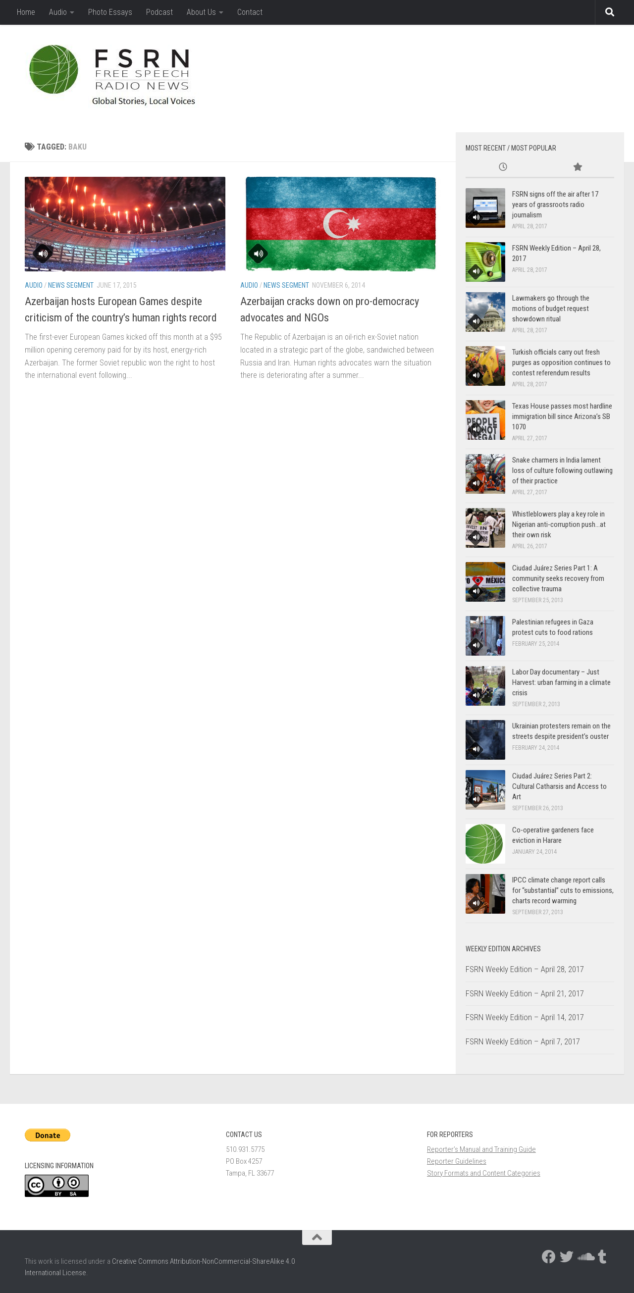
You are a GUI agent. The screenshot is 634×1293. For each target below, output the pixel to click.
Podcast (159, 12)
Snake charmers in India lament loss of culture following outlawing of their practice (562, 470)
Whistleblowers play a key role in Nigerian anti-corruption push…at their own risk (559, 524)
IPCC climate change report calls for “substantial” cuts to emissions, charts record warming (563, 890)
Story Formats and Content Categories (483, 1173)
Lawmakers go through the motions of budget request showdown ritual (550, 308)
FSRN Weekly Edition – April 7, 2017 (523, 1041)
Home (26, 12)
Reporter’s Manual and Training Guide (481, 1149)
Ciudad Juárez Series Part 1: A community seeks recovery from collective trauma (558, 578)
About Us (201, 12)
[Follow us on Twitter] (567, 1257)
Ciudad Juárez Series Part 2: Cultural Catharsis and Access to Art (559, 786)
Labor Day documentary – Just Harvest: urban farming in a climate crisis (561, 682)
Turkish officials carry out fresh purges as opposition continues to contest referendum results (561, 362)
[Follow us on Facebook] (549, 1257)
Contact (250, 12)
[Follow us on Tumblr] (602, 1257)
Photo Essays (110, 12)
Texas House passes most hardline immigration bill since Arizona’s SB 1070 (562, 416)
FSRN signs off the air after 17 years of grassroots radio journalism (555, 204)
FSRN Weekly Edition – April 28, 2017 (525, 969)
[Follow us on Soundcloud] (584, 1257)
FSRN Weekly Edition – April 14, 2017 (525, 1017)
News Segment (71, 285)
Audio (58, 12)
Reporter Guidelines (456, 1161)
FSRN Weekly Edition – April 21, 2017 (525, 993)
